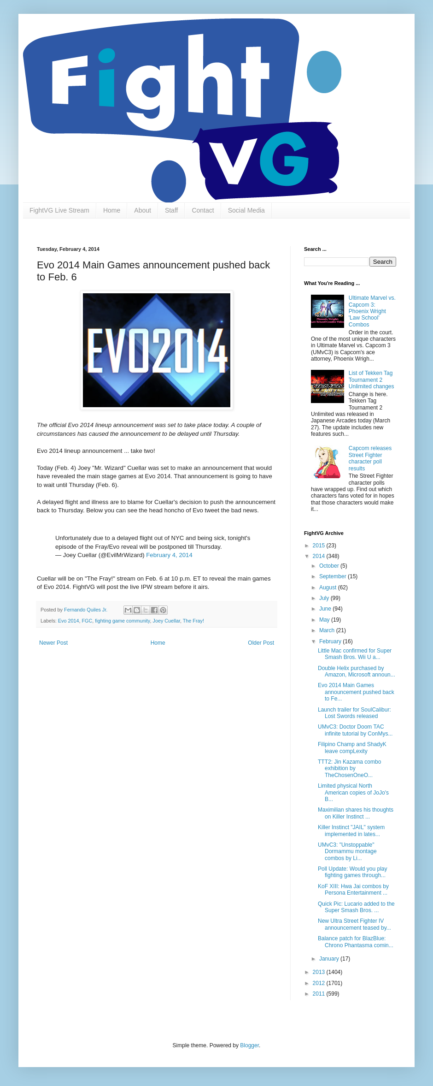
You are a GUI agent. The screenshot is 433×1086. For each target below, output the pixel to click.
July (325, 598)
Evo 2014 (68, 620)
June (326, 608)
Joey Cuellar (166, 620)
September (333, 576)
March (327, 630)
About (142, 210)
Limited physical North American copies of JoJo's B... (353, 792)
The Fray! (193, 620)
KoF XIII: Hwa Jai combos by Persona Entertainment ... (353, 889)
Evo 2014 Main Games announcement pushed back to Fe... (356, 692)
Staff (171, 210)
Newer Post (53, 643)
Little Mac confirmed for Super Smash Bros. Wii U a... (355, 653)
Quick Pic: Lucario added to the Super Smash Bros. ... (356, 907)
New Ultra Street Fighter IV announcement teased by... (354, 924)
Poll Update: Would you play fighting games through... (352, 872)
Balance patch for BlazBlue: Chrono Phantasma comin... (355, 941)
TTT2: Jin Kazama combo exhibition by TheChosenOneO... (349, 768)
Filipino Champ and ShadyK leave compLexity (352, 747)
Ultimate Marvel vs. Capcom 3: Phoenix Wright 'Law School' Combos (372, 311)
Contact (203, 210)
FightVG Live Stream (59, 210)
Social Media (246, 210)
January (329, 958)
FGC (87, 620)
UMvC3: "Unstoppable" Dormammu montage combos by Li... (347, 851)
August (328, 587)
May (325, 620)
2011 (320, 994)
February (331, 641)
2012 (320, 983)
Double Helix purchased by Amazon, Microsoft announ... (356, 671)
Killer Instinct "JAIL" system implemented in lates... (351, 830)
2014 (320, 556)
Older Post (261, 643)
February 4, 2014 (169, 555)
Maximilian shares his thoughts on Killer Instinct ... (355, 813)
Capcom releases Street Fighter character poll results (370, 458)
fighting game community (122, 620)
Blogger (249, 1045)
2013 (320, 972)
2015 (320, 545)
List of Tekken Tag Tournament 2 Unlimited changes (371, 380)
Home (111, 210)
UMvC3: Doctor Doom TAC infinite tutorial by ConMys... (355, 730)
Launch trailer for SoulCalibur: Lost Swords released (354, 712)
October (329, 566)
